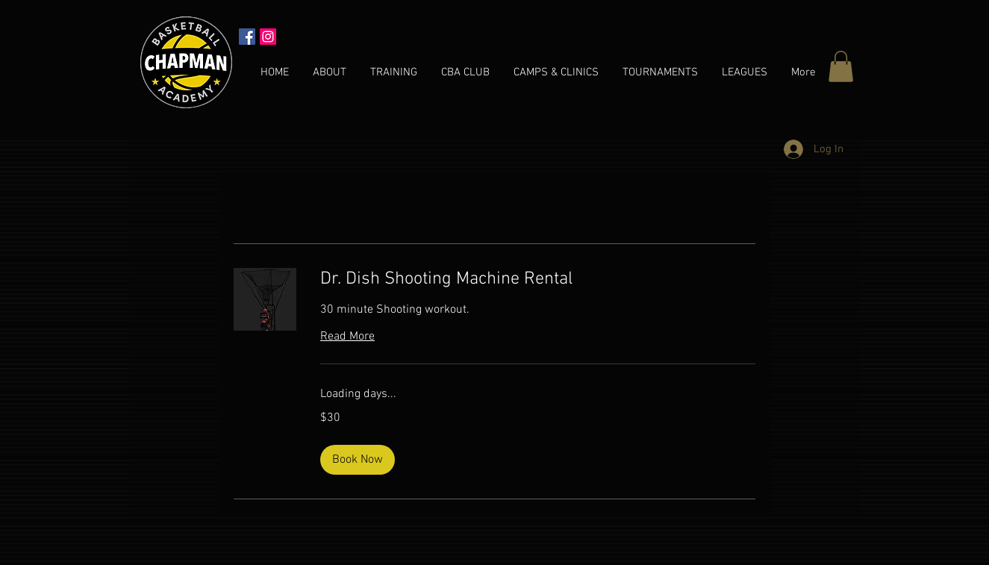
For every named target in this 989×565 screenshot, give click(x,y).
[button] (841, 66)
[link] (537, 280)
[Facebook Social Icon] (247, 36)
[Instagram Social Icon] (268, 36)
